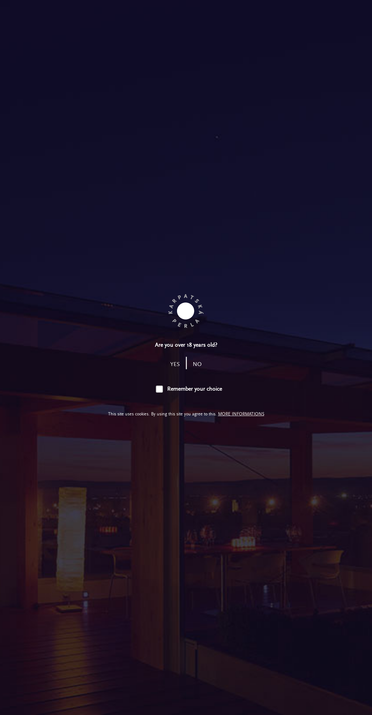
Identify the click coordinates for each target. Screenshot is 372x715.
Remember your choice (194, 389)
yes (175, 364)
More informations (241, 414)
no (197, 364)
